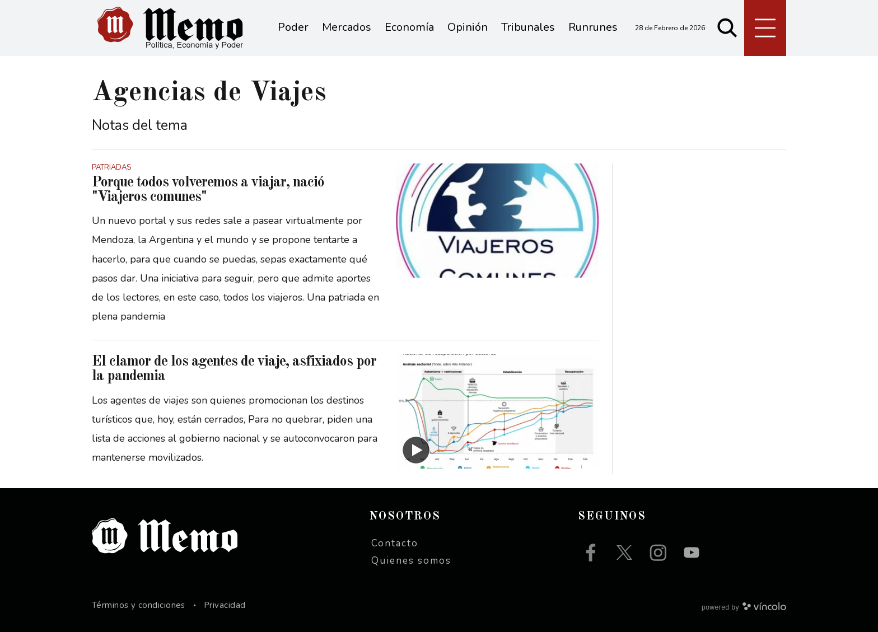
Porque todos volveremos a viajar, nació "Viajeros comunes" (208, 189)
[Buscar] (727, 28)
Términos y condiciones (138, 605)
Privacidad (225, 605)
